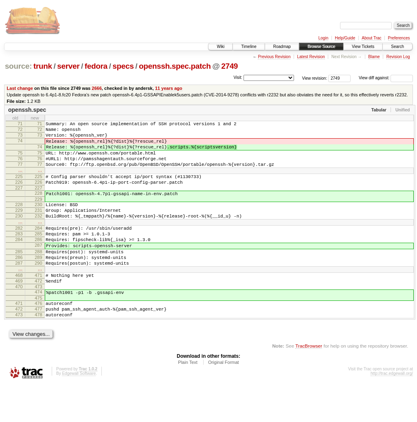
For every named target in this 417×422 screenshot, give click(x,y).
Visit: (237, 77)
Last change (20, 88)
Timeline (248, 46)
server (68, 66)
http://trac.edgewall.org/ (392, 411)
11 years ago (168, 88)
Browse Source (321, 46)
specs (123, 66)
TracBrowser (308, 383)
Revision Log (398, 56)
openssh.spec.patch (175, 66)
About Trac (371, 38)
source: (18, 66)
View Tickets (363, 46)
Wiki (220, 46)
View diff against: (386, 78)
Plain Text (188, 400)
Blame (374, 56)
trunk (42, 66)
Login (323, 38)
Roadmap (282, 46)
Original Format (223, 400)
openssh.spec (27, 110)
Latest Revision (311, 56)
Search (397, 46)
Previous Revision (274, 56)
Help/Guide (345, 38)
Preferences (399, 38)
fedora (96, 66)
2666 (97, 88)
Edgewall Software (79, 411)
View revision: (314, 78)
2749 (229, 66)
